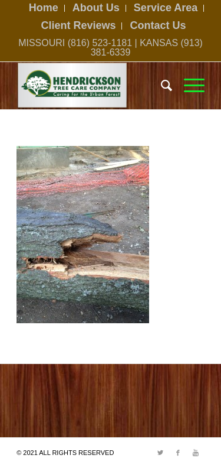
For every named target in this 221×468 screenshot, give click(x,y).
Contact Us (158, 25)
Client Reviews (78, 25)
